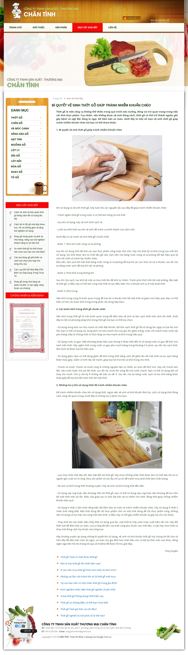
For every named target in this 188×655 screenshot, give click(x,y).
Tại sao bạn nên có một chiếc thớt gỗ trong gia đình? (88, 583)
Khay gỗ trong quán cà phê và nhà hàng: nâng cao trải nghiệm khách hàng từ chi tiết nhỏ (29, 239)
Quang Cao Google (95, 636)
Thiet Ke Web (76, 636)
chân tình (17, 12)
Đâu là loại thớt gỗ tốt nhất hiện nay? (80, 563)
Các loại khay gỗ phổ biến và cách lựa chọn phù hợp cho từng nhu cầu (28, 260)
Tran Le (107, 636)
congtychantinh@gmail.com (78, 631)
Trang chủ (15, 27)
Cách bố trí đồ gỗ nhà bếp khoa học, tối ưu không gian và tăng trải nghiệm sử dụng (29, 227)
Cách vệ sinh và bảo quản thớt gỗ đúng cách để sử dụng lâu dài (28, 215)
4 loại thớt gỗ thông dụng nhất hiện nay (82, 596)
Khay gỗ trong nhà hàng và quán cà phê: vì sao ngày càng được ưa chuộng (28, 285)
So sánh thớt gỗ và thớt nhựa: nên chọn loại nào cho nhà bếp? (29, 250)
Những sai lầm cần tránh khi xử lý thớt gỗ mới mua (88, 576)
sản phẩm (61, 27)
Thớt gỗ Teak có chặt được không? (79, 557)
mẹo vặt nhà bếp (87, 27)
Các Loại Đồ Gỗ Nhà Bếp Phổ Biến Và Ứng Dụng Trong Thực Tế (29, 272)
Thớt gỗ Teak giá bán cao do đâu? (78, 609)
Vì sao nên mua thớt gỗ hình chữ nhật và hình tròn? (88, 570)
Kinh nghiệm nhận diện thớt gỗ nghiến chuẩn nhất (87, 589)
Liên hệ (112, 27)
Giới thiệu (39, 27)
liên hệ (27, 631)
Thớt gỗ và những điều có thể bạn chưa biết (84, 602)
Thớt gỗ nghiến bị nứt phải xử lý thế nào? (82, 615)
